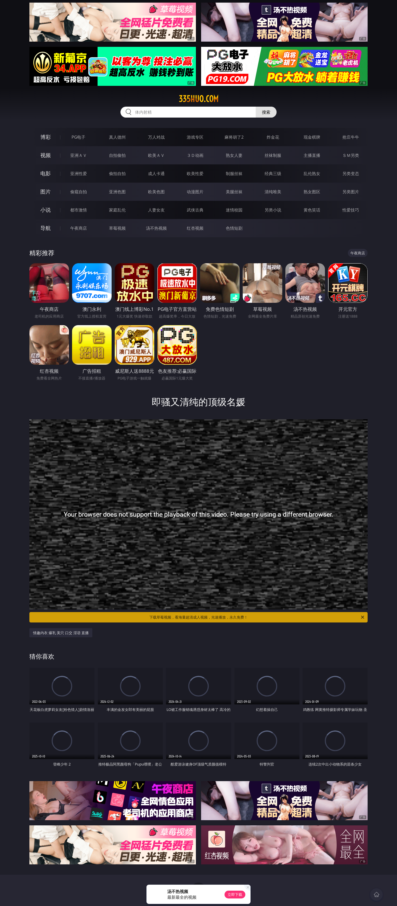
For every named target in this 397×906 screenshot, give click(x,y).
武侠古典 (195, 210)
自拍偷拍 (117, 155)
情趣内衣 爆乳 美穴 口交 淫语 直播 (61, 632)
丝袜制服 (273, 155)
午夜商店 (78, 228)
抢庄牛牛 (350, 137)
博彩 (45, 136)
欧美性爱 (195, 173)
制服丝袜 (234, 173)
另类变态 (350, 173)
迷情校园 (234, 210)
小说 (45, 209)
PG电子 (78, 137)
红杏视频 (195, 228)
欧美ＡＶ (156, 155)
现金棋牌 (312, 137)
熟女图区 (312, 192)
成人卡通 (156, 173)
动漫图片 (195, 192)
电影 (45, 173)
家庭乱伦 (117, 210)
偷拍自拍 (117, 173)
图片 (45, 191)
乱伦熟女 (312, 173)
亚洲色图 (117, 192)
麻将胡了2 (234, 137)
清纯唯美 (273, 192)
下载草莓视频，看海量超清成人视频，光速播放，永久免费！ (257, 617)
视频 (45, 155)
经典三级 (273, 173)
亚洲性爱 (78, 173)
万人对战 (156, 137)
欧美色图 (156, 192)
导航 (45, 228)
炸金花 (273, 137)
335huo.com (199, 99)
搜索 (266, 112)
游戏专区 (195, 137)
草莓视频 (117, 228)
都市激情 (78, 210)
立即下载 (235, 894)
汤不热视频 (156, 228)
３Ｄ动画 (195, 155)
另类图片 (350, 192)
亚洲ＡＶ (78, 155)
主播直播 (312, 155)
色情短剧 (234, 228)
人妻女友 (156, 210)
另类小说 (273, 210)
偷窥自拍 (78, 192)
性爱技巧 (350, 210)
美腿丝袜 (234, 192)
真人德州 (117, 137)
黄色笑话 (312, 210)
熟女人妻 (234, 155)
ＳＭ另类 (350, 155)
